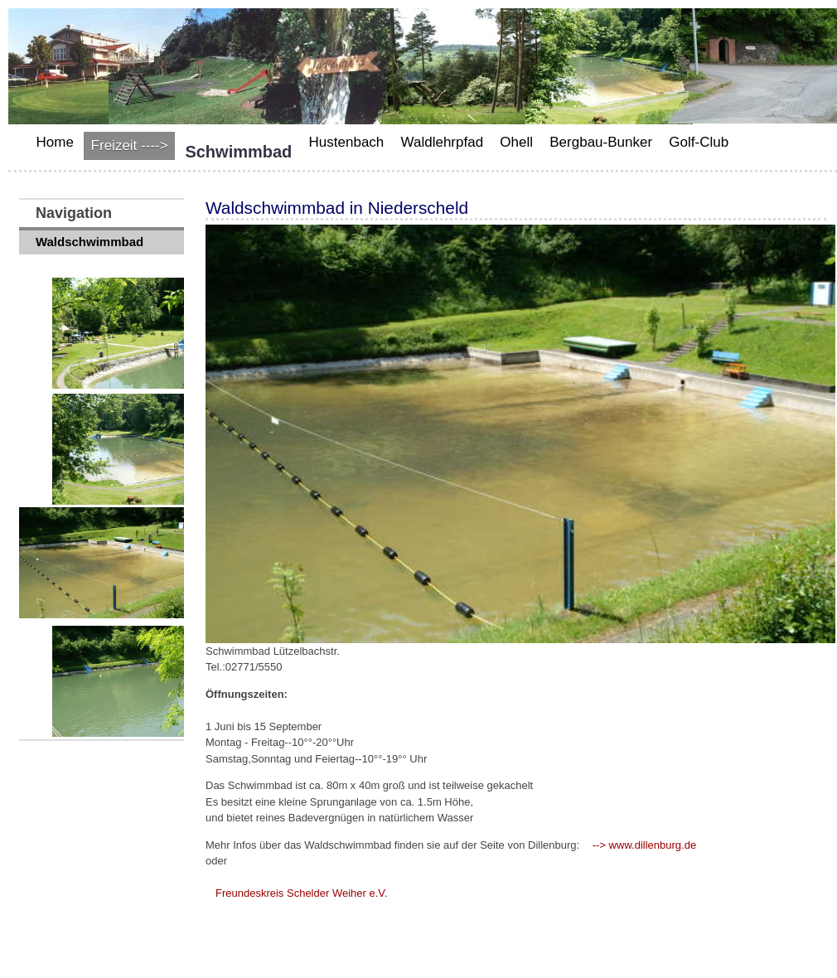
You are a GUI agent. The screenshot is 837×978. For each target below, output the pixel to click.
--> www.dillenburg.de (644, 845)
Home (55, 142)
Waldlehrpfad (442, 142)
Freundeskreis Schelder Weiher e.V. (301, 893)
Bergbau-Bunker (600, 142)
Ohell (516, 142)
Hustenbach (347, 142)
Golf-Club (698, 142)
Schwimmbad (238, 152)
